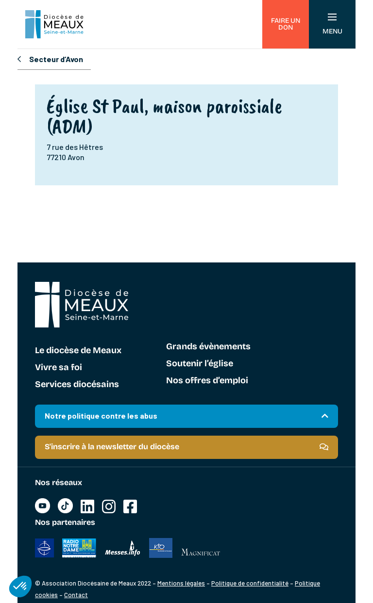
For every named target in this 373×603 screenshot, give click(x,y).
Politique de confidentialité (249, 583)
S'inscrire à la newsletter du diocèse (112, 446)
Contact (76, 595)
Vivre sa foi (58, 368)
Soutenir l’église (199, 364)
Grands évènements (208, 347)
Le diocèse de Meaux (78, 351)
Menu (332, 24)
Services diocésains (77, 385)
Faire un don (285, 24)
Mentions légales (181, 583)
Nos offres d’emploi (207, 381)
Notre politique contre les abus (101, 415)
